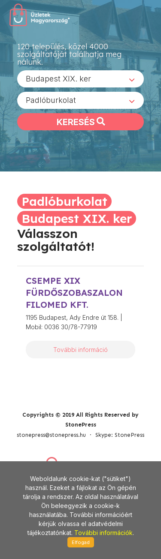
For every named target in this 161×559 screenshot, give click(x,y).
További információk (103, 532)
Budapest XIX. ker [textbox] (58, 78)
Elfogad (81, 542)
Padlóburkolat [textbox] (51, 100)
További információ (80, 349)
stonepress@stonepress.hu (51, 435)
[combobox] (80, 78)
